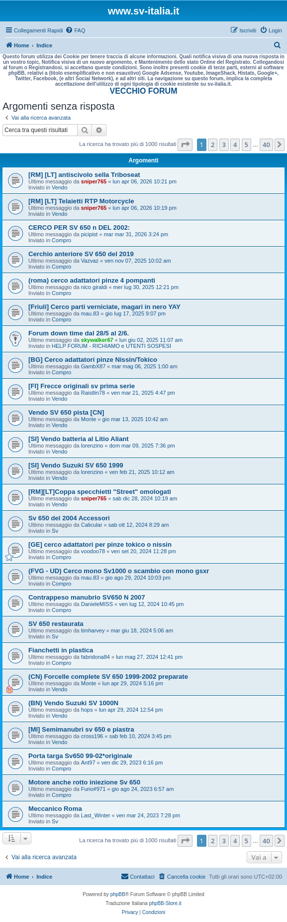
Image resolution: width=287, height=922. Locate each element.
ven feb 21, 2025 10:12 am (142, 472)
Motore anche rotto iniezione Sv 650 (84, 782)
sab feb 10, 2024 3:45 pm (140, 736)
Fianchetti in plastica (60, 650)
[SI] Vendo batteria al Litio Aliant (78, 439)
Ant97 (88, 763)
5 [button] (246, 144)
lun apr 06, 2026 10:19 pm (144, 208)
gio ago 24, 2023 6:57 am (143, 789)
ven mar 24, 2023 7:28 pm (148, 815)
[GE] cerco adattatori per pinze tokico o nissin (100, 544)
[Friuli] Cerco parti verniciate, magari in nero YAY (104, 306)
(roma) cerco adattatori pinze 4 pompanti (91, 280)
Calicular (91, 525)
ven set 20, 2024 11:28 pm (143, 551)
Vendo (59, 187)
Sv (55, 531)
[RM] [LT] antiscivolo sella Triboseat (84, 174)
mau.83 (90, 313)
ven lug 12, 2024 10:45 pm (151, 604)
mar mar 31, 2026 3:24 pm (136, 234)
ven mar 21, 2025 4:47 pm (143, 393)
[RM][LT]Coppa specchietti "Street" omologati (99, 491)
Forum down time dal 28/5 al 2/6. (78, 333)
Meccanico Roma (55, 808)
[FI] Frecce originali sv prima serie (81, 386)
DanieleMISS (97, 604)
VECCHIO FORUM (144, 91)
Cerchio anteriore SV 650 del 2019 (81, 254)
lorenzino (92, 446)
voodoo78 (93, 551)
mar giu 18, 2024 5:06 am (142, 630)
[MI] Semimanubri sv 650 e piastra (81, 729)
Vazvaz (89, 261)
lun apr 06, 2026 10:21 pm (144, 181)
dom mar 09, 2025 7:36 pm (142, 446)
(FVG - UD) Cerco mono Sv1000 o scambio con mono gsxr (118, 571)
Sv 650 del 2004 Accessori (69, 518)
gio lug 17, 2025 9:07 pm (135, 313)
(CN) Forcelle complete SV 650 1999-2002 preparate (108, 676)
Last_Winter (95, 815)
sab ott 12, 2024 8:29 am (138, 525)
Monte (88, 419)
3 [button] (224, 144)
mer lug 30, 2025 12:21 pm (146, 287)
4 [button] (235, 144)
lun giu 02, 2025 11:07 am (151, 340)
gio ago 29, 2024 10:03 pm (138, 578)
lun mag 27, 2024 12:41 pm (149, 657)
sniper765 (93, 181)
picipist (89, 234)
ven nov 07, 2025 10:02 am (137, 261)
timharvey (93, 630)
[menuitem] (75, 30)
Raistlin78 (93, 393)
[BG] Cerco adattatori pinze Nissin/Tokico (92, 359)
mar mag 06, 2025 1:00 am (145, 366)
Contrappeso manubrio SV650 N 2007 (86, 597)
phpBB (117, 894)
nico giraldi (94, 287)
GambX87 (93, 366)
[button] (185, 145)
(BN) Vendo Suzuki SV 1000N (73, 703)
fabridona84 (95, 657)
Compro (61, 240)
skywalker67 (97, 340)
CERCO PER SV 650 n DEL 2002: (79, 227)
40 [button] (266, 144)
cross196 (92, 736)
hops (87, 710)
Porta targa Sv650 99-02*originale (80, 756)
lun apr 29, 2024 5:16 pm (132, 683)
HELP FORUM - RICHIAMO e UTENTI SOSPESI (111, 346)
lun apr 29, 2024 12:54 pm (131, 710)
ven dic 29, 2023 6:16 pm (132, 763)
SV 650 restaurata (56, 623)
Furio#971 (93, 789)
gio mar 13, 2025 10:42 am (135, 419)
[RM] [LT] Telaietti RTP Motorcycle (81, 201)
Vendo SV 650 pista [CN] (66, 412)
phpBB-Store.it (165, 903)
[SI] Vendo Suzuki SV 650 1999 (75, 465)
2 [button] (212, 144)
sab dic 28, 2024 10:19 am (144, 498)
